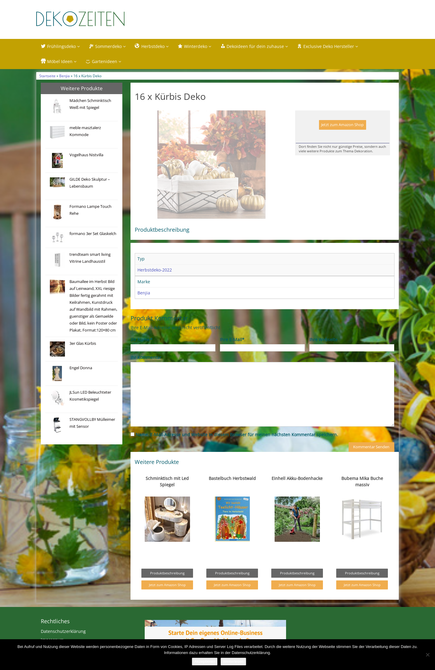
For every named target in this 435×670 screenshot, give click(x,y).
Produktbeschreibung (167, 585)
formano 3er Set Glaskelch (92, 233)
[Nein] (427, 655)
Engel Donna (80, 367)
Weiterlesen (233, 661)
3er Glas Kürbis (82, 343)
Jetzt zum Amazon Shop (342, 124)
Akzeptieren (204, 661)
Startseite (47, 75)
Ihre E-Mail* (232, 352)
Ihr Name (141, 352)
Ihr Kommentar (145, 370)
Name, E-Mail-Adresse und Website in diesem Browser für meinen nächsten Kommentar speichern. (237, 447)
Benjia (64, 75)
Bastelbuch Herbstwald (232, 491)
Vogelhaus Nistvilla (86, 154)
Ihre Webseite (323, 352)
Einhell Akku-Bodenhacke (297, 491)
